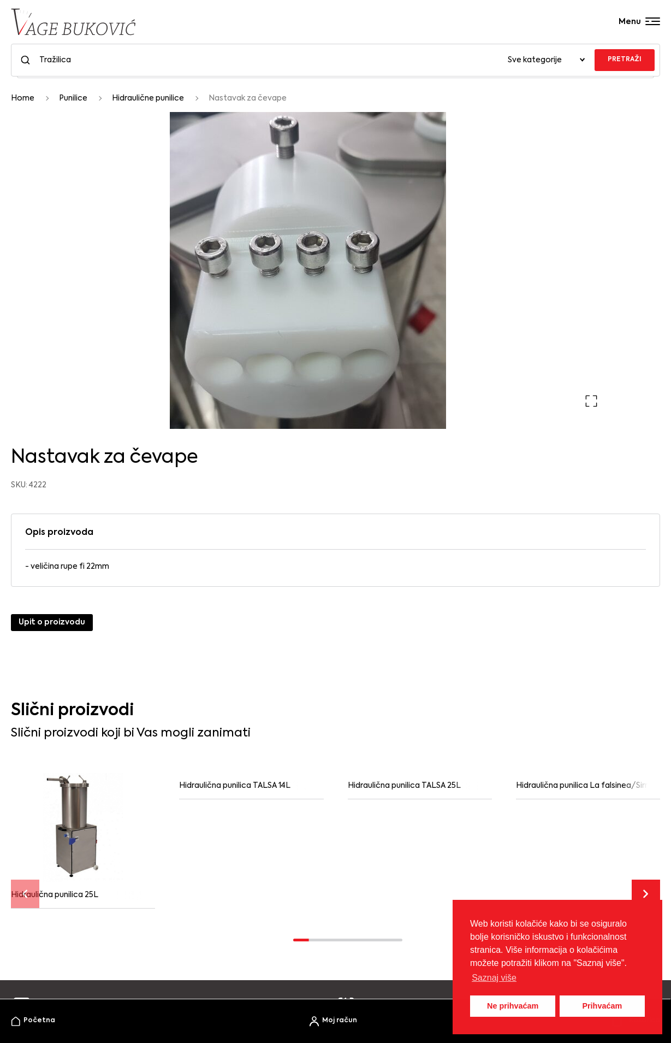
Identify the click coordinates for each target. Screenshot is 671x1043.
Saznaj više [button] (494, 977)
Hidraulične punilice (148, 98)
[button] (591, 401)
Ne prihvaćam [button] (512, 1005)
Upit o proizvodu (52, 622)
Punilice (73, 98)
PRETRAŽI (625, 59)
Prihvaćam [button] (602, 1005)
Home (22, 98)
